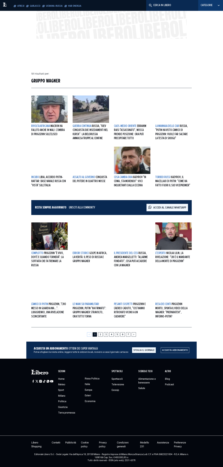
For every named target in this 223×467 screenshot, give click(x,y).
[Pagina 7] (128, 334)
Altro (168, 371)
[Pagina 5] (117, 334)
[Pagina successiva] (134, 334)
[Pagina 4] (111, 334)
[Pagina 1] (95, 334)
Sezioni (61, 371)
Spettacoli (117, 371)
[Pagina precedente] (89, 334)
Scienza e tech (145, 371)
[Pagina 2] (100, 334)
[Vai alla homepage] (11, 5)
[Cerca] (150, 5)
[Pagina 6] (122, 334)
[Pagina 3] (106, 334)
